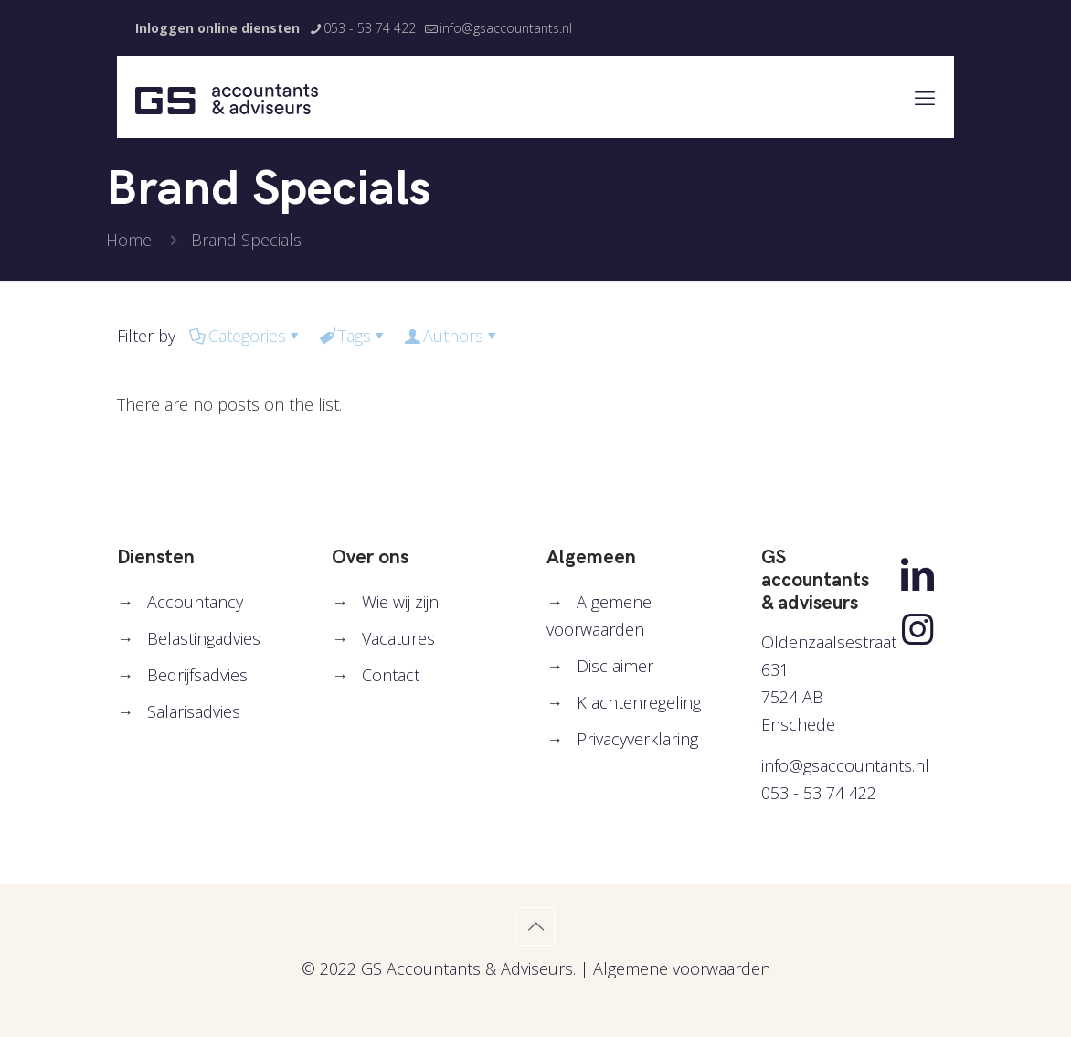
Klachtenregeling (639, 702)
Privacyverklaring (637, 739)
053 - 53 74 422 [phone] (369, 28)
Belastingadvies (203, 638)
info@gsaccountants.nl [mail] (506, 28)
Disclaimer (615, 666)
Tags (353, 336)
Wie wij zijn (400, 602)
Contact (390, 675)
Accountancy (195, 602)
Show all (889, 335)
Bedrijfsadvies (197, 675)
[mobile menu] (924, 96)
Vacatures (398, 638)
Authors (452, 336)
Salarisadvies (193, 711)
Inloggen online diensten (217, 28)
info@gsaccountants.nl (845, 765)
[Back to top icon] (535, 926)
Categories (245, 336)
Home (129, 240)
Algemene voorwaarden (681, 968)
